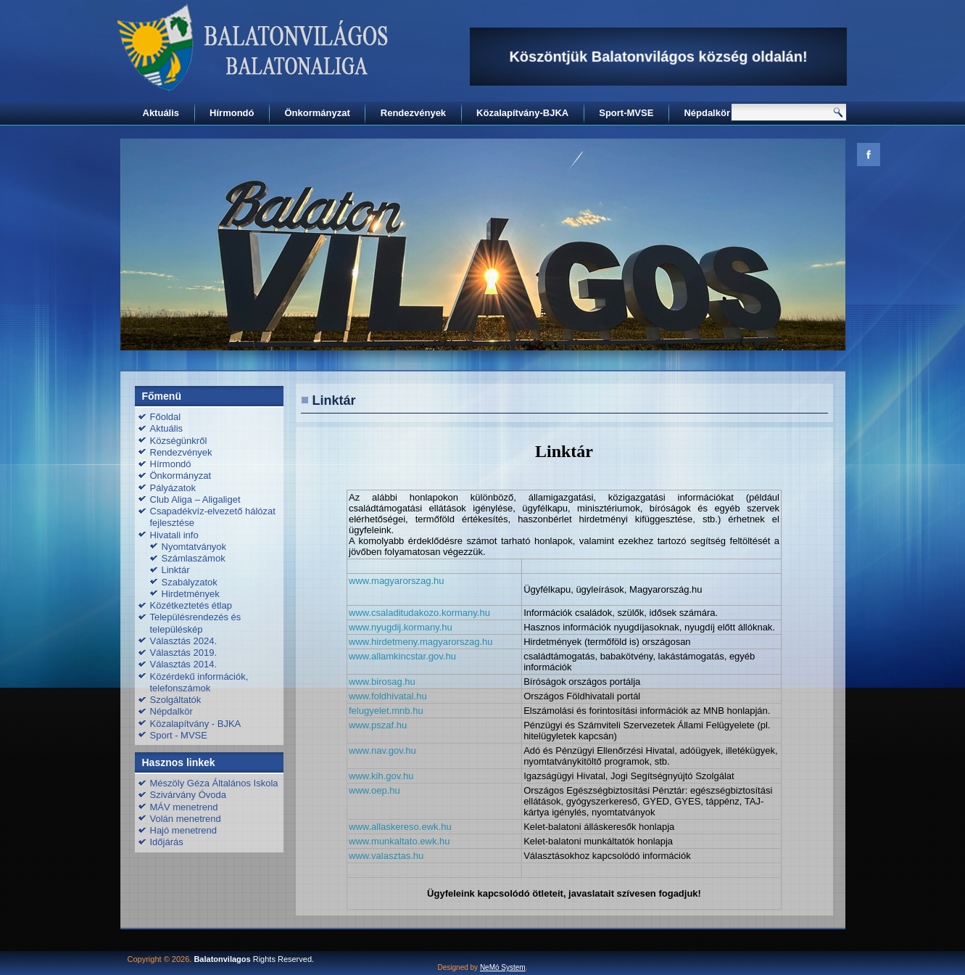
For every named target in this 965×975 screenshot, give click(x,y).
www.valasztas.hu (386, 855)
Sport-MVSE (626, 112)
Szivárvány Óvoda (188, 794)
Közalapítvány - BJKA (195, 723)
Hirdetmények (191, 593)
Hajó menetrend (184, 830)
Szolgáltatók (176, 699)
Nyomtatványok (194, 546)
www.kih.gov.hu (381, 775)
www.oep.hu (374, 790)
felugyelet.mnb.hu (386, 710)
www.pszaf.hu (378, 725)
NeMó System (503, 967)
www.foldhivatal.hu (388, 696)
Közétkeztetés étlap (191, 605)
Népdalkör (707, 112)
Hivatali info (174, 535)
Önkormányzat (316, 112)
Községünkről (178, 440)
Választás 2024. (184, 640)
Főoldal (165, 416)
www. (360, 612)
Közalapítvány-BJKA (522, 112)
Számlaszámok (193, 558)
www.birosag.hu (382, 681)
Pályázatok (173, 487)
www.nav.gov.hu (382, 750)
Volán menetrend (185, 818)
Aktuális (161, 112)
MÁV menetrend (184, 807)
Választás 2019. (184, 652)
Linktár (176, 569)
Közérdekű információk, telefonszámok (199, 682)
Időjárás (166, 841)
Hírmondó (232, 112)
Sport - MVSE (178, 735)
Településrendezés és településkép (195, 623)
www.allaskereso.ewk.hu (400, 826)
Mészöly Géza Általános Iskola (214, 783)
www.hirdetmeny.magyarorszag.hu (420, 641)
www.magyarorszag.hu (396, 580)
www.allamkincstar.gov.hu (402, 656)
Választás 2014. (184, 664)
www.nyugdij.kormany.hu (400, 627)
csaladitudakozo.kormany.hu (430, 612)
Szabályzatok (190, 582)
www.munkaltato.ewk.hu (399, 841)
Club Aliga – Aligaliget (195, 499)
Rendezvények (413, 112)
